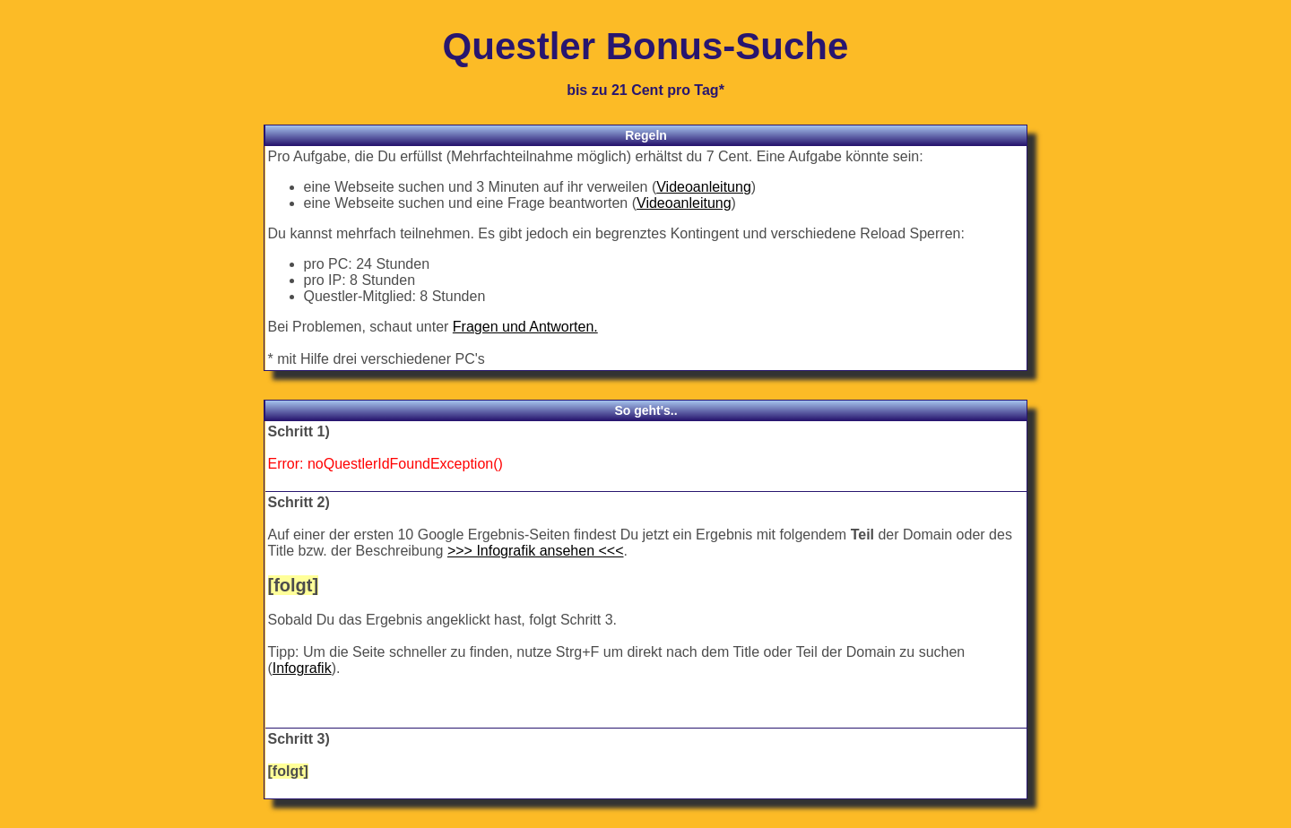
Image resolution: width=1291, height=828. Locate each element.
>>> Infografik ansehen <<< (535, 550)
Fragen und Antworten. (525, 326)
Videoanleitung (703, 186)
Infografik (302, 668)
